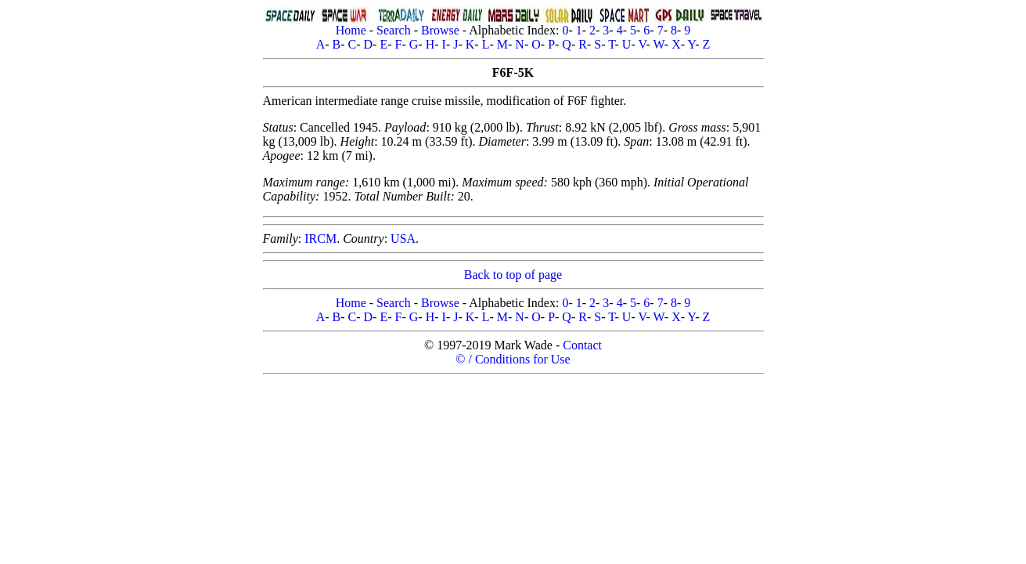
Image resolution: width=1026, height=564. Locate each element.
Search (393, 30)
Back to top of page (513, 274)
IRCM (320, 238)
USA (403, 238)
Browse (440, 30)
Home (351, 30)
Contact (582, 345)
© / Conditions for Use (512, 359)
